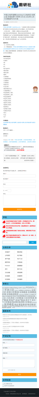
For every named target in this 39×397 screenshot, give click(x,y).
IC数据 (24, 288)
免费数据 (21, 290)
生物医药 (19, 276)
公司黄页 (7, 255)
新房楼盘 (9, 304)
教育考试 (7, 262)
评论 (4, 193)
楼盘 (16, 305)
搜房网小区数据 (25, 302)
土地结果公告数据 (31, 141)
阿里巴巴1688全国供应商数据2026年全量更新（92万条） (18, 314)
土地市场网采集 (22, 141)
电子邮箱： (6, 347)
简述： (5, 358)
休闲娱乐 (16, 290)
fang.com (18, 288)
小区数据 (19, 298)
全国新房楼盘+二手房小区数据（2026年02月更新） (16, 330)
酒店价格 (26, 306)
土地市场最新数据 (13, 141)
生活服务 (7, 276)
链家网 (4, 307)
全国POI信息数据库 (9, 385)
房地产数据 (20, 300)
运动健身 (19, 279)
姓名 (4, 173)
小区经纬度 (29, 298)
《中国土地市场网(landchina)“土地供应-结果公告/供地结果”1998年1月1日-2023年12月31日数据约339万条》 (19, 49)
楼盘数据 (23, 304)
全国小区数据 (12, 292)
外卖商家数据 (21, 296)
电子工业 (19, 258)
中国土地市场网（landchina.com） (12, 27)
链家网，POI (11, 307)
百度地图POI (10, 306)
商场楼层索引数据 (11, 296)
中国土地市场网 (18, 139)
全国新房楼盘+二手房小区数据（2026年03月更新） (16, 322)
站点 (4, 184)
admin (7, 22)
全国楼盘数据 (12, 294)
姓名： (5, 342)
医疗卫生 (19, 269)
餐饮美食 (19, 252)
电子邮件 (6, 179)
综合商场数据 (17, 306)
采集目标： (6, 353)
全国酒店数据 (21, 294)
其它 (9, 139)
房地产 (12, 300)
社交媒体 (7, 279)
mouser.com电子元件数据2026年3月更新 (13, 326)
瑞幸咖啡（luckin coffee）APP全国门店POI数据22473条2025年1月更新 (27, 158)
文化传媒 (7, 272)
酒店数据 (30, 306)
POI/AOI (7, 265)
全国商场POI (27, 290)
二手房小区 (8, 290)
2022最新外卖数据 (8, 288)
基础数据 (19, 265)
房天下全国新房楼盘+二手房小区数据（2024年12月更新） (11, 158)
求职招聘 (19, 272)
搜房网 (15, 302)
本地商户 (7, 252)
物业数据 (31, 304)
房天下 (28, 300)
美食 (22, 306)
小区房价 (10, 298)
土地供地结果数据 (27, 139)
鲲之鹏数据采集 (8, 383)
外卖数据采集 (30, 296)
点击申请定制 (20, 150)
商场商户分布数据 (29, 294)
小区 (4, 298)
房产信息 (7, 258)
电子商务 (19, 255)
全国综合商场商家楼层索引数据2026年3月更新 (15, 318)
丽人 (35, 288)
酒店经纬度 (34, 306)
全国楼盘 (23, 292)
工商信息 (19, 262)
